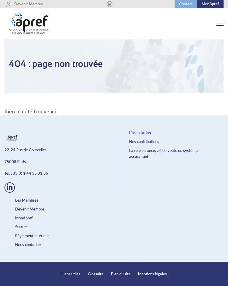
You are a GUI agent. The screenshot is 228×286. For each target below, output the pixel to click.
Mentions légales (152, 273)
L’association (140, 132)
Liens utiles (70, 273)
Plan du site (121, 273)
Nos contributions (144, 141)
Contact (186, 3)
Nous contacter (28, 244)
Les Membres (26, 200)
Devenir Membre (24, 4)
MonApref (210, 3)
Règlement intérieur (32, 235)
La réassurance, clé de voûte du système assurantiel (163, 153)
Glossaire (96, 273)
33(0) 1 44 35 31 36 (30, 173)
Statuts (21, 226)
